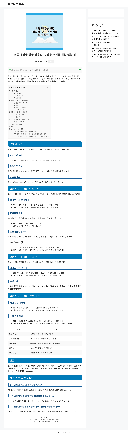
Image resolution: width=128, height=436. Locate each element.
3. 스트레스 (17, 98)
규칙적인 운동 (18, 105)
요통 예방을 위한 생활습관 (19, 100)
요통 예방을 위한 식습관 (19, 112)
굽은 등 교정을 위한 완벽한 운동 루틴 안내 (46, 420)
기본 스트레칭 (21, 110)
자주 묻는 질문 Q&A (17, 129)
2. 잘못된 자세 (18, 96)
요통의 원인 (15, 91)
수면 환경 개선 (18, 124)
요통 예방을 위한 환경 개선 (20, 119)
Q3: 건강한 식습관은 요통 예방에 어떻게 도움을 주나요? (31, 136)
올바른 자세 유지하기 (20, 103)
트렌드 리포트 (16, 3)
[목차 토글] (46, 88)
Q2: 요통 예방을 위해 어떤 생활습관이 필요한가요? (30, 134)
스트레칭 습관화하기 (20, 107)
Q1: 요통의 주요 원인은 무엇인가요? (25, 131)
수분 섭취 (17, 117)
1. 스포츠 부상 (18, 93)
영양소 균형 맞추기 (20, 114)
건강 (45, 418)
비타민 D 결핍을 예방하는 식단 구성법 (46, 422)
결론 (12, 126)
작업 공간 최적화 (19, 122)
